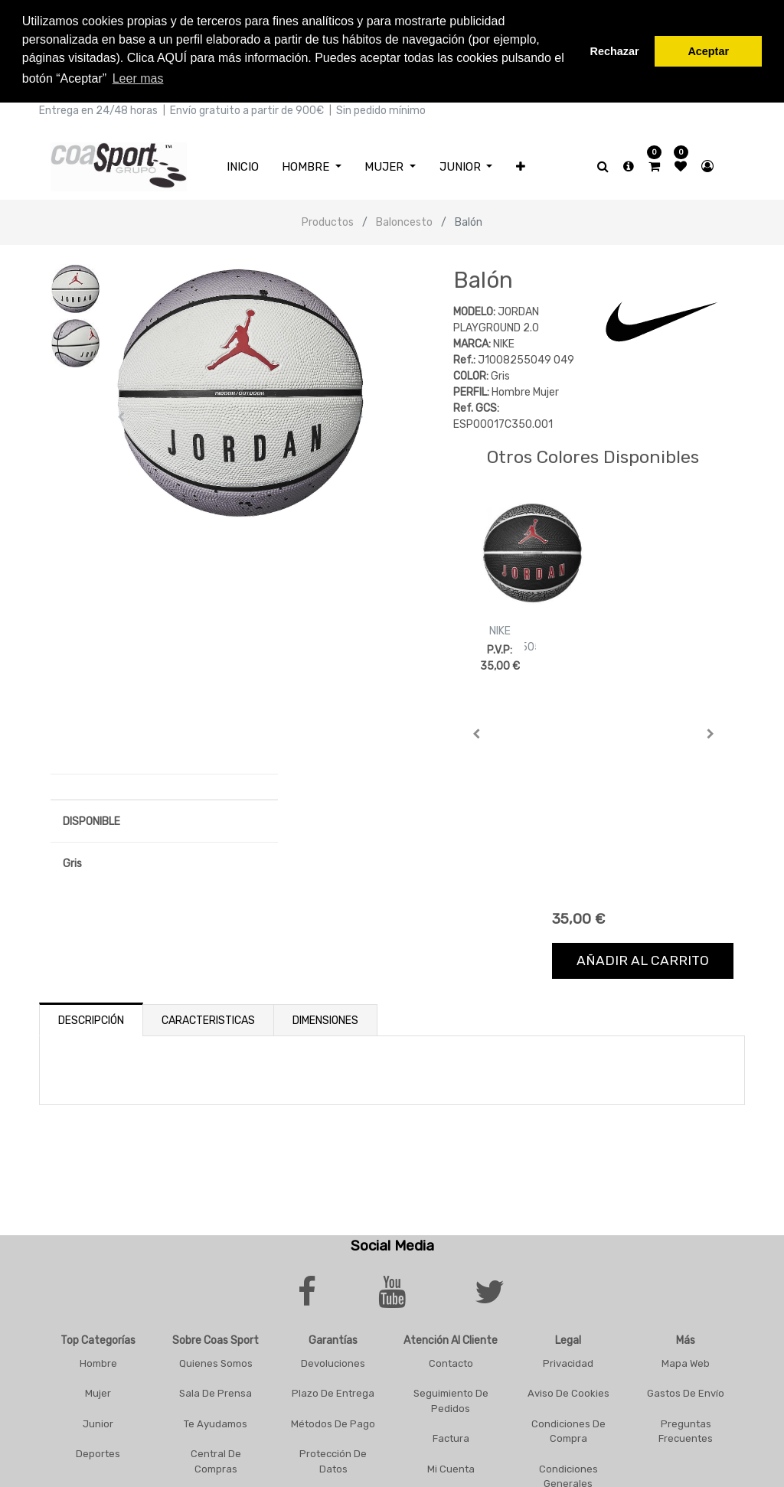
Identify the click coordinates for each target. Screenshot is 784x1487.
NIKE (500, 629)
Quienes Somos (216, 1361)
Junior (98, 1421)
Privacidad (568, 1361)
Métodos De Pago (333, 1421)
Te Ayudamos (215, 1421)
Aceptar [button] (708, 51)
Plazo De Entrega (333, 1391)
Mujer (98, 1391)
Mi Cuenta (451, 1466)
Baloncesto (404, 220)
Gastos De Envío (685, 1391)
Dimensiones (325, 1019)
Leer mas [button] (138, 78)
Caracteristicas (208, 1019)
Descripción (91, 1019)
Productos (328, 220)
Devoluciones (333, 1361)
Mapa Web (686, 1361)
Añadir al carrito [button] (643, 959)
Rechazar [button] (614, 51)
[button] (521, 165)
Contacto (451, 1361)
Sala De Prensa (215, 1391)
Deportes (98, 1452)
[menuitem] (242, 165)
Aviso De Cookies (568, 1391)
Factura (451, 1437)
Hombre (98, 1361)
